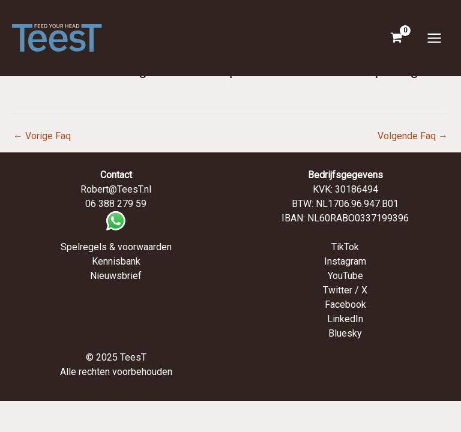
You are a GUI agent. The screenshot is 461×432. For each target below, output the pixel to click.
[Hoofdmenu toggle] (434, 37)
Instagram (345, 261)
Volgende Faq (413, 136)
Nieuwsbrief (116, 275)
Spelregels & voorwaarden (116, 247)
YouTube (345, 275)
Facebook (345, 304)
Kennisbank (116, 261)
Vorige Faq (42, 136)
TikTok (345, 247)
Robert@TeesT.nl (115, 189)
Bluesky (345, 333)
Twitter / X (345, 290)
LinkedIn (345, 319)
